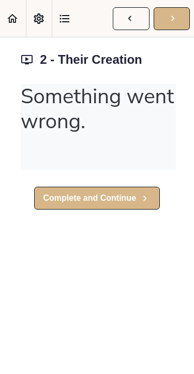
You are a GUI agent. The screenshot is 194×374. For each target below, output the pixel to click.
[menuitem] (39, 18)
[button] (13, 18)
